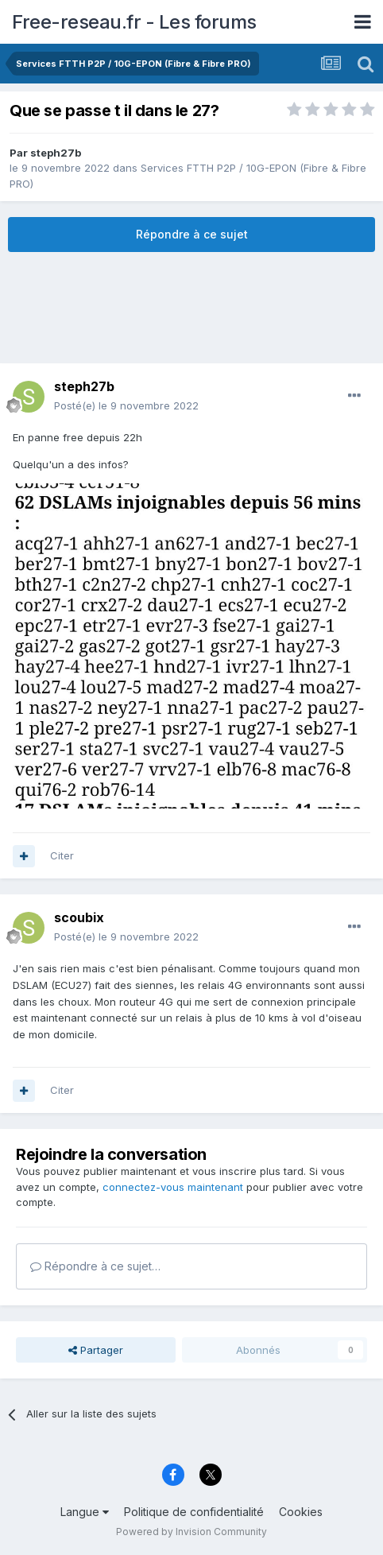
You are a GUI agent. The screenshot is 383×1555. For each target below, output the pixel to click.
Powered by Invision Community (191, 1532)
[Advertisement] (191, 307)
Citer (62, 855)
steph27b (55, 152)
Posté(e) (126, 405)
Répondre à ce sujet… (95, 1266)
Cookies (301, 1511)
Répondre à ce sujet (192, 234)
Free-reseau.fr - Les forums (134, 21)
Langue (84, 1511)
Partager (95, 1350)
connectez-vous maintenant (173, 1187)
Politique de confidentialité (194, 1511)
